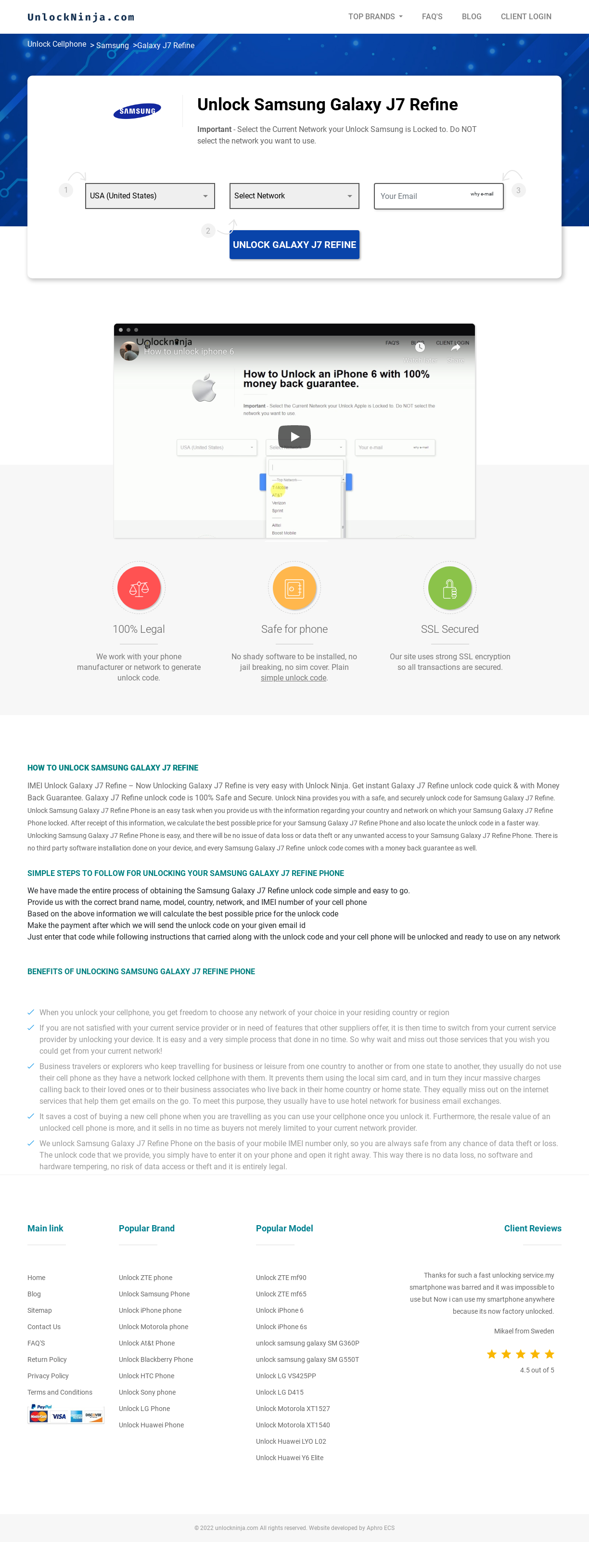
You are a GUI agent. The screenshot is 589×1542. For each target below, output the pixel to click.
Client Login (526, 16)
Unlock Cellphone (56, 44)
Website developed (333, 1528)
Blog (472, 16)
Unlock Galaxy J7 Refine (294, 244)
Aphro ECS (381, 1528)
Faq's (432, 16)
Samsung (112, 45)
